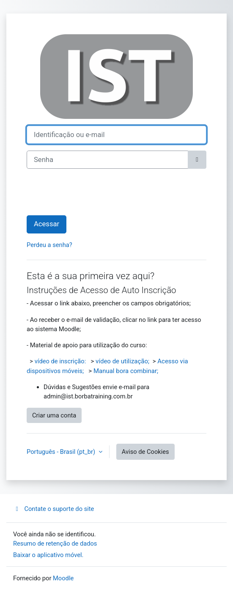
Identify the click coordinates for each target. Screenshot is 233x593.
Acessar (46, 224)
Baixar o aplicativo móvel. (48, 555)
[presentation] (91, 192)
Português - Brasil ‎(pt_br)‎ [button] (62, 452)
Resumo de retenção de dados (55, 543)
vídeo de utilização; (122, 361)
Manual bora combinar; (125, 371)
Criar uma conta (54, 415)
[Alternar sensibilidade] (197, 160)
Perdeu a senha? (49, 245)
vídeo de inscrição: (60, 361)
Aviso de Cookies (145, 452)
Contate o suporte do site (53, 509)
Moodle (63, 578)
